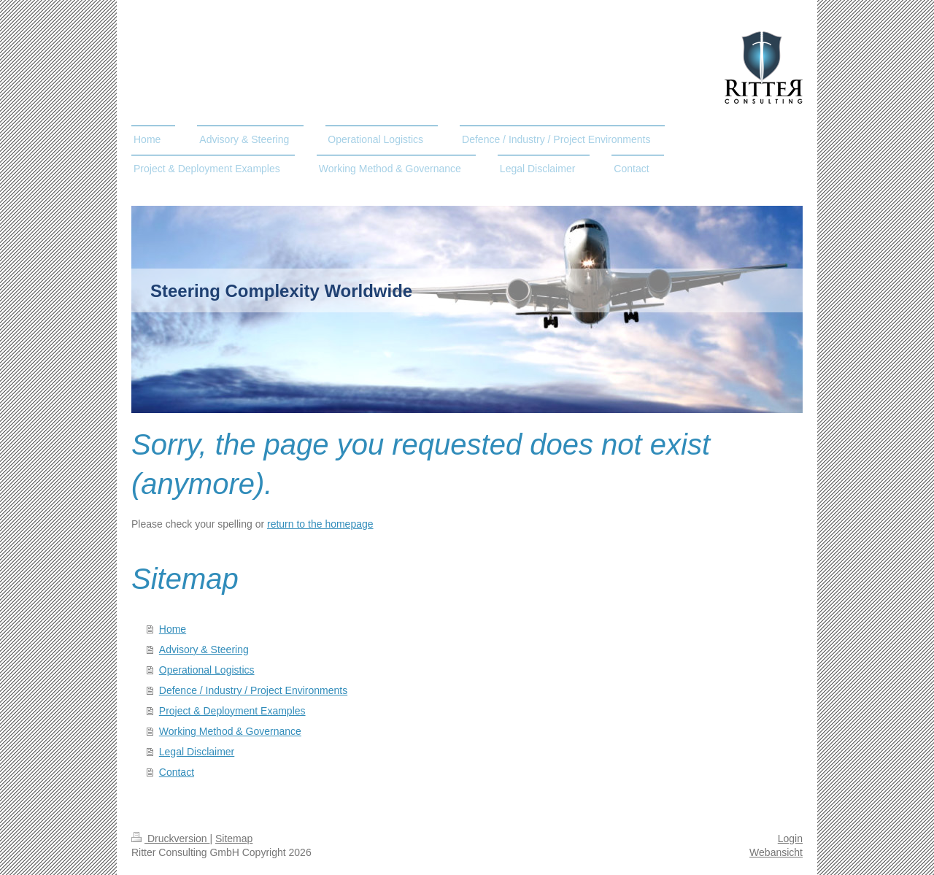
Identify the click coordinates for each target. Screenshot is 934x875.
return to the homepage (320, 524)
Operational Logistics (207, 670)
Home (172, 629)
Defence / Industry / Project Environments (253, 690)
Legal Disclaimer (196, 752)
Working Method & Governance (230, 731)
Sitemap (233, 838)
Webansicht (776, 852)
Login (790, 838)
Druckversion (170, 838)
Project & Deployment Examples (232, 711)
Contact (176, 772)
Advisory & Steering (204, 649)
